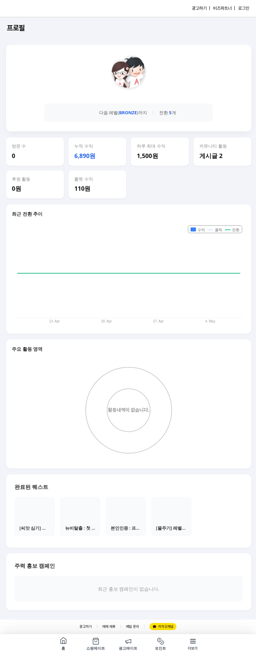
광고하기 (86, 626)
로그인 (243, 8)
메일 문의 (132, 626)
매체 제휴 (108, 626)
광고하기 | (201, 8)
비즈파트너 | (224, 8)
